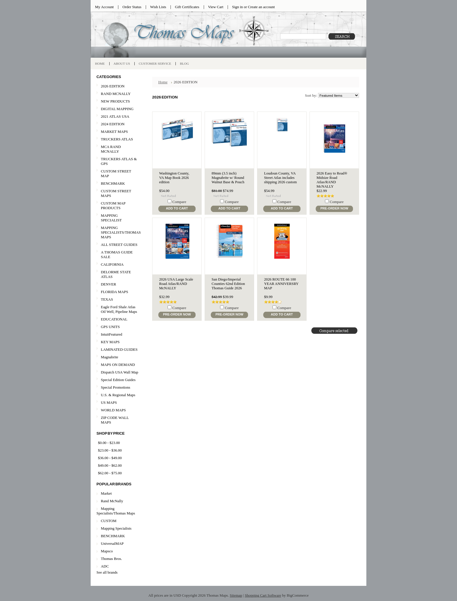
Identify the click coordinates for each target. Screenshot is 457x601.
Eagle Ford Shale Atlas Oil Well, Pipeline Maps (119, 309)
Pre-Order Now (334, 208)
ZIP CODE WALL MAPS (115, 419)
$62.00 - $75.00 (110, 473)
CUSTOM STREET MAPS (116, 193)
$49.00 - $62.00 (110, 465)
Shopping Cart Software (263, 595)
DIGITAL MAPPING (117, 109)
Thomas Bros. (111, 558)
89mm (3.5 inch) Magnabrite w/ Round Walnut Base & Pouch (228, 177)
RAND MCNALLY (116, 93)
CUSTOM (109, 521)
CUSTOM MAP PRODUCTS (113, 205)
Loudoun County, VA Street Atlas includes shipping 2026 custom (280, 177)
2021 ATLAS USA (117, 116)
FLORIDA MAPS (114, 292)
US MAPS (117, 402)
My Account (104, 7)
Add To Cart (177, 208)
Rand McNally (112, 501)
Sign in (237, 7)
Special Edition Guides (118, 380)
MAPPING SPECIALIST (111, 217)
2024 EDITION (117, 124)
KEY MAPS (110, 342)
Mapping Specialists (116, 528)
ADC (105, 566)
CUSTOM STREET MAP (116, 173)
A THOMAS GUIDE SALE (117, 254)
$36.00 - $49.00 (110, 458)
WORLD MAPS (113, 410)
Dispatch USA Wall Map (119, 372)
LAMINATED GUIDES (119, 349)
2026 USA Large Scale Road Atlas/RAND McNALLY (176, 283)
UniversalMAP (112, 543)
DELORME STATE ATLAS (116, 274)
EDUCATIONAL (114, 319)
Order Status (131, 7)
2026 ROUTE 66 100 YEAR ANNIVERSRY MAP (281, 283)
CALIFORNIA (117, 264)
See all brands (106, 572)
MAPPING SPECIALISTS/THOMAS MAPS (118, 232)
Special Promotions (117, 387)
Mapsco (107, 551)
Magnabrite (109, 357)
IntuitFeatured (111, 334)
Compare (179, 202)
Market (106, 493)
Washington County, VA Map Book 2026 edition (174, 177)
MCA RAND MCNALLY (111, 149)
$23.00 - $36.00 (110, 450)
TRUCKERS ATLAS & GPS (119, 161)
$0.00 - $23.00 (109, 442)
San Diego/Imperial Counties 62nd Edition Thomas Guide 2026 (228, 283)
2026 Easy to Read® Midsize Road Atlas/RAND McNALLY (332, 179)
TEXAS (117, 299)
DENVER (108, 284)
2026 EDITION (112, 86)
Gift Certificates (187, 7)
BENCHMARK (113, 183)
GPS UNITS (110, 327)
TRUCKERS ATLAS (117, 139)
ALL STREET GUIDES (119, 244)
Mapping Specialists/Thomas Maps (115, 510)
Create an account (261, 7)
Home (163, 82)
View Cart (216, 7)
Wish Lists (158, 7)
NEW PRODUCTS (117, 101)
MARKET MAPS (114, 131)
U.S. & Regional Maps (118, 395)
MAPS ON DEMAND (118, 364)
